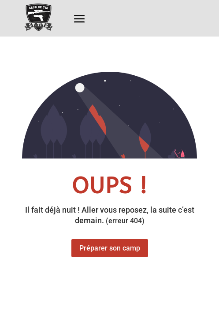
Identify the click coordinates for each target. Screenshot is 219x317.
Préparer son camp (109, 248)
